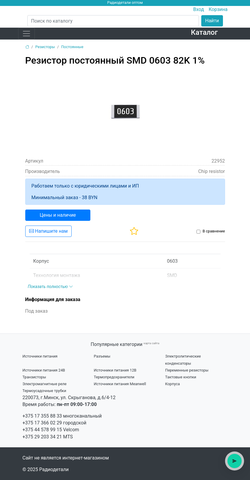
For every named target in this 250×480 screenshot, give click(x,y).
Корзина (218, 9)
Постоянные (72, 47)
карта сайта (151, 343)
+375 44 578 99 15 (42, 429)
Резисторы (45, 47)
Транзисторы (34, 377)
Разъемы (102, 356)
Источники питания (40, 356)
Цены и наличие (58, 215)
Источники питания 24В (44, 370)
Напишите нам (48, 231)
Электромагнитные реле (45, 384)
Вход (198, 9)
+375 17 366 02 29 (42, 423)
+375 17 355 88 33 (42, 416)
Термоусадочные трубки (44, 390)
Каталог (204, 32)
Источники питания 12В (115, 370)
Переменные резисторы (187, 370)
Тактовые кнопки (180, 377)
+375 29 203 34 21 (42, 437)
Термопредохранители (114, 377)
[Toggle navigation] (26, 34)
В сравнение (213, 231)
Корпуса (172, 384)
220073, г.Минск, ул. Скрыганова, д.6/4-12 (69, 397)
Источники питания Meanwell (120, 384)
